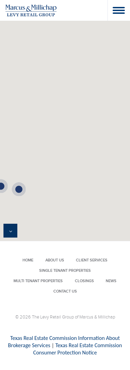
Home (28, 260)
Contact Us (65, 291)
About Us (54, 260)
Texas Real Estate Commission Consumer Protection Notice (77, 349)
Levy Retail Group (31, 10)
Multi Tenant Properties (38, 281)
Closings (84, 281)
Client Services (91, 260)
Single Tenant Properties (65, 270)
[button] (19, 189)
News (111, 281)
